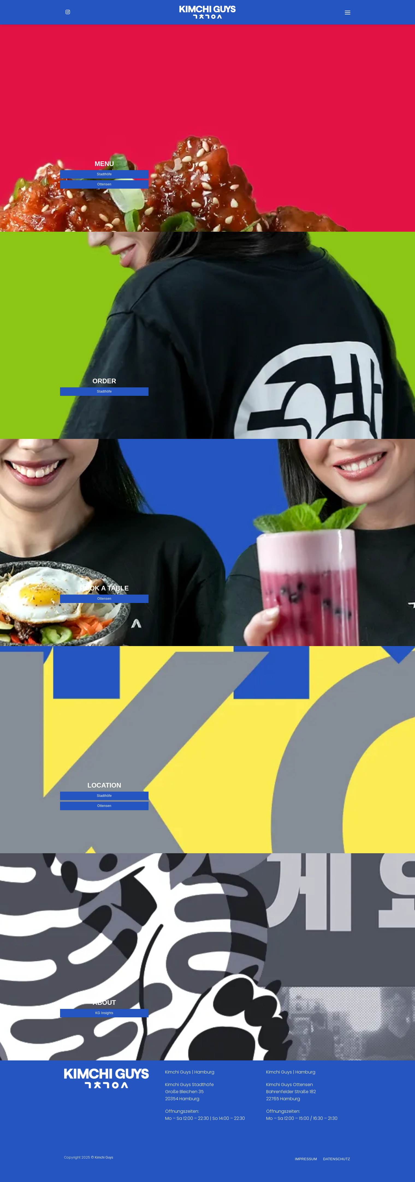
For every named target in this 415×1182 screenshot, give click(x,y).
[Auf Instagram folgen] (68, 12)
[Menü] (347, 12)
